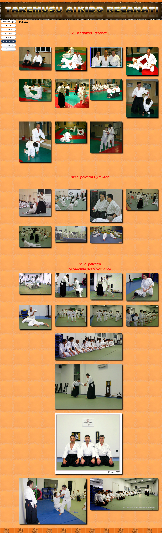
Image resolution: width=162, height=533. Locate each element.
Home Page (8, 21)
